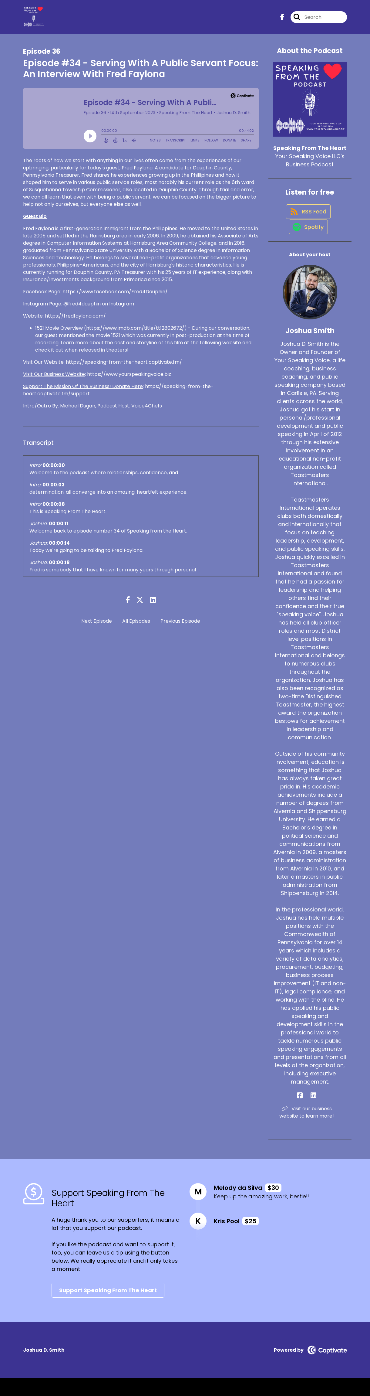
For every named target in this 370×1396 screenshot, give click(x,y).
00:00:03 (53, 490)
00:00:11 (58, 529)
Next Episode (96, 626)
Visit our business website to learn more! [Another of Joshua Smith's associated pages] (310, 1130)
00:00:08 (53, 509)
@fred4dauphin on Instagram (98, 309)
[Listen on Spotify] (307, 244)
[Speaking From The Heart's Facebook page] (282, 20)
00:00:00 (53, 470)
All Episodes (136, 626)
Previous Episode (180, 626)
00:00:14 (59, 548)
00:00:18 (59, 567)
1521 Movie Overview (59, 333)
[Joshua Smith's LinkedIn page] (313, 1113)
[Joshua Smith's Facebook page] (306, 1113)
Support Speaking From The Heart (108, 1308)
